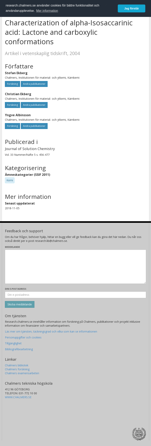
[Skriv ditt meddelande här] (75, 267)
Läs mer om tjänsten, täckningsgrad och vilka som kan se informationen (51, 331)
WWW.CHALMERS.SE (18, 397)
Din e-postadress (15, 288)
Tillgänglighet (13, 343)
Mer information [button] (47, 10)
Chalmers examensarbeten (22, 373)
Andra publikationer (34, 84)
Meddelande (12, 246)
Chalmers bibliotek (16, 365)
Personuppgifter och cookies (23, 337)
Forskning (12, 84)
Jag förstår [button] (131, 8)
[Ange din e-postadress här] (75, 294)
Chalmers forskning (17, 369)
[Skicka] (19, 304)
